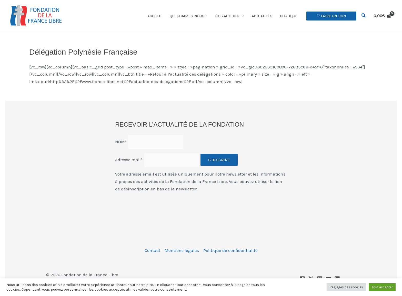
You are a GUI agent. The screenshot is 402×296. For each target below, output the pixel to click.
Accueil (154, 16)
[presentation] (154, 206)
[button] (241, 16)
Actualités (262, 16)
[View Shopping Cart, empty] (382, 15)
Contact (152, 250)
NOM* (121, 141)
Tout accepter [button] (382, 287)
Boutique (288, 16)
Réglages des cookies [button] (346, 287)
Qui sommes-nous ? (188, 16)
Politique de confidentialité (230, 250)
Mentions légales (182, 250)
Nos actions (229, 16)
